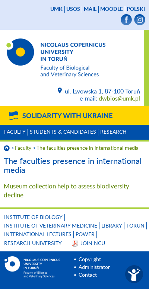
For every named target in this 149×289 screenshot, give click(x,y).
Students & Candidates (63, 132)
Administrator (94, 267)
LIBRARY (111, 226)
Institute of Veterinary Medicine (50, 226)
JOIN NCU (92, 243)
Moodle (111, 9)
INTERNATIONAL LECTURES (38, 234)
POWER (85, 234)
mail (90, 9)
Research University (33, 243)
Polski (136, 9)
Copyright (90, 259)
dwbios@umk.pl (119, 99)
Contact (88, 275)
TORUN (135, 226)
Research (113, 132)
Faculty (15, 132)
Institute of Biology (33, 217)
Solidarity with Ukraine (67, 116)
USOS (73, 9)
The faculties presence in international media (88, 148)
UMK (56, 9)
